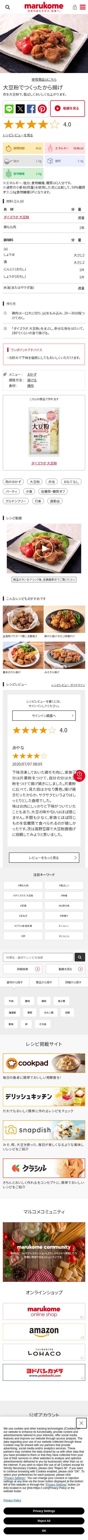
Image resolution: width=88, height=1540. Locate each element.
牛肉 (11, 1001)
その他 (42, 1024)
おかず (32, 374)
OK (44, 1530)
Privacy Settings (44, 1511)
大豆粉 (35, 481)
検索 (8, 7)
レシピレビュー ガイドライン (68, 685)
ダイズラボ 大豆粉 (16, 217)
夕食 (29, 491)
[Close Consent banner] (81, 1423)
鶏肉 (30, 385)
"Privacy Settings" (15, 1478)
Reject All (44, 1521)
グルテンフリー (15, 501)
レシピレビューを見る (18, 135)
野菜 (29, 1012)
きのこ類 (48, 1012)
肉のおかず (13, 481)
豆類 (67, 1012)
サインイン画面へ (44, 715)
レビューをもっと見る (44, 857)
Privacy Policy (12, 1500)
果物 (11, 1024)
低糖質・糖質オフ (53, 491)
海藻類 (12, 1012)
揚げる (32, 380)
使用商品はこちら (44, 79)
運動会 (55, 501)
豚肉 (27, 1001)
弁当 (51, 481)
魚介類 (61, 1001)
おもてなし (71, 481)
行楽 (38, 501)
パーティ (11, 491)
